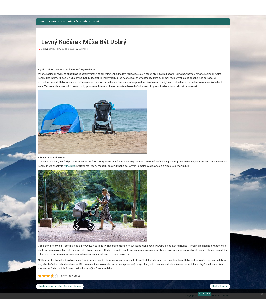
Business (54, 21)
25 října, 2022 (68, 49)
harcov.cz (53, 49)
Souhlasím (204, 293)
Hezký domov (219, 286)
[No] (261, 294)
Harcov (44, 4)
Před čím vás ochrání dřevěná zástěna (60, 286)
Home (42, 21)
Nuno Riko (69, 165)
